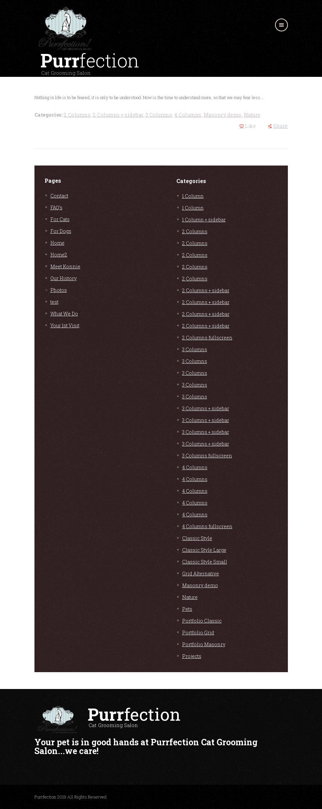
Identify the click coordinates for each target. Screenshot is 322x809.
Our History (63, 278)
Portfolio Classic (202, 621)
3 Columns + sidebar (205, 408)
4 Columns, (188, 115)
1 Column (193, 196)
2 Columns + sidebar (205, 290)
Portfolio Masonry (203, 644)
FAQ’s (56, 207)
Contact (59, 195)
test (54, 302)
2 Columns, (78, 115)
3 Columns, (159, 115)
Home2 (58, 254)
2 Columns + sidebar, (118, 115)
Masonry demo (200, 585)
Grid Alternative (200, 573)
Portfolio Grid (198, 632)
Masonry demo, (223, 115)
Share (280, 126)
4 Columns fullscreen (207, 526)
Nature (252, 115)
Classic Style (197, 538)
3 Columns (194, 349)
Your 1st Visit (64, 325)
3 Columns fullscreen (207, 455)
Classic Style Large (204, 550)
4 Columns (194, 467)
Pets (187, 609)
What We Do (64, 313)
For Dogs (60, 231)
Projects (191, 656)
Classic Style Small (204, 562)
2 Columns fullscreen (207, 337)
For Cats (60, 219)
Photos (58, 290)
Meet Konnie (65, 266)
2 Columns (194, 231)
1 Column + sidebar (204, 219)
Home (57, 243)
